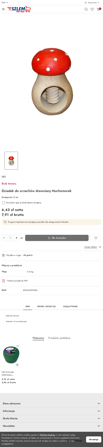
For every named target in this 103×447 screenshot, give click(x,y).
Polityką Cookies (47, 435)
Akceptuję (93, 439)
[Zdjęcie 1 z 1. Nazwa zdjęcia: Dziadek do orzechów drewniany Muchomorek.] (11, 161)
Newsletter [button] (51, 426)
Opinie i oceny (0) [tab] (46, 306)
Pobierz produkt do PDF (15, 281)
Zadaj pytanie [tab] (70, 306)
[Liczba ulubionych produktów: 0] (92, 9)
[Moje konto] (92, 2)
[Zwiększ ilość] (16, 238)
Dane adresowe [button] (51, 403)
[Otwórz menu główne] (3, 9)
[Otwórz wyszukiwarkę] (86, 9)
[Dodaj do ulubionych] (95, 238)
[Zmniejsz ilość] (4, 238)
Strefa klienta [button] (51, 418)
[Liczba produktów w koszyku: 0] (98, 9)
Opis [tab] (27, 306)
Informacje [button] (51, 411)
